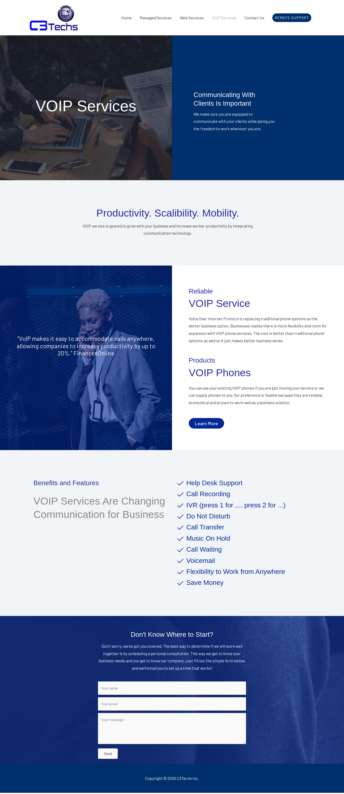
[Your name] (172, 688)
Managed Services (156, 17)
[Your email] (172, 705)
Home (126, 17)
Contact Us (254, 17)
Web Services (192, 17)
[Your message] (172, 729)
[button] (291, 17)
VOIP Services (224, 17)
